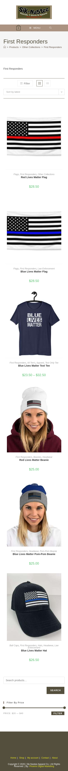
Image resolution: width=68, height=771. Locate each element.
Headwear (47, 457)
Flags (16, 174)
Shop (21, 758)
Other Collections (46, 174)
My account (32, 758)
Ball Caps (14, 645)
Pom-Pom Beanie (48, 551)
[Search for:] (50, 28)
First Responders (53, 47)
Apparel (40, 363)
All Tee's (31, 363)
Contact (45, 758)
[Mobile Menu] (35, 28)
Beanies (37, 457)
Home (13, 758)
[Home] (4, 47)
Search (55, 690)
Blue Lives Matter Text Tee (34, 365)
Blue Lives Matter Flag (34, 271)
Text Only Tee (51, 363)
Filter (57, 713)
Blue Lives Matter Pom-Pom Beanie (34, 554)
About (54, 758)
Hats (40, 645)
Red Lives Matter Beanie (34, 460)
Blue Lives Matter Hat (34, 650)
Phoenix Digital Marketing (41, 766)
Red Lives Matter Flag (34, 177)
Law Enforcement (46, 268)
